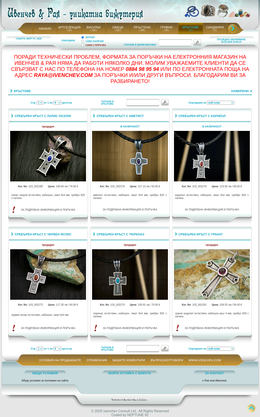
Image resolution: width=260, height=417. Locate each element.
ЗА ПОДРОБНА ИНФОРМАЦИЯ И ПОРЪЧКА (48, 209)
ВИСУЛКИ (94, 27)
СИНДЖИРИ (215, 27)
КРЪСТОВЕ (190, 27)
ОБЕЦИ (117, 27)
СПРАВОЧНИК (97, 360)
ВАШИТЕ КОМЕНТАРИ (129, 360)
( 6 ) (190, 30)
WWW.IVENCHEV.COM (205, 360)
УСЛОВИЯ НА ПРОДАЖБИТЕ (60, 360)
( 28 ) (166, 30)
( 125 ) (118, 30)
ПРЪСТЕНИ (142, 27)
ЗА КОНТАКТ (214, 373)
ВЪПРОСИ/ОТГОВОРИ (166, 360)
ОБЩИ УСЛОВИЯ (45, 373)
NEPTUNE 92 (138, 415)
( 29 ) (69, 30)
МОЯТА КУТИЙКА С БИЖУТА (129, 373)
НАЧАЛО (45, 28)
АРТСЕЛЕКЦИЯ (69, 27)
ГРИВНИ (166, 27)
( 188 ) (142, 30)
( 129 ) (94, 30)
